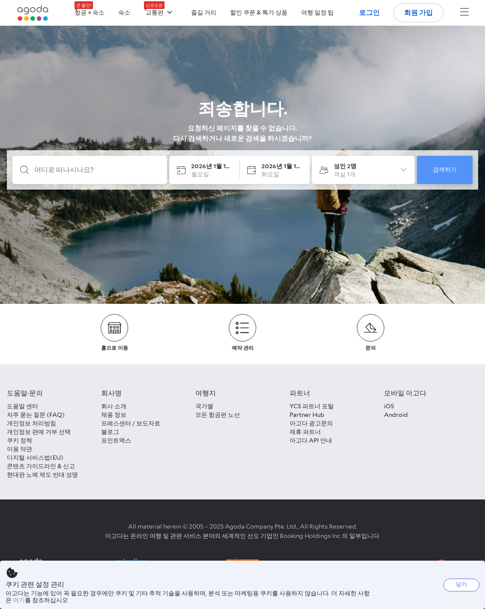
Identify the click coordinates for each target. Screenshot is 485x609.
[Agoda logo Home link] (33, 13)
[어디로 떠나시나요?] (96, 170)
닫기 (461, 584)
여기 (19, 600)
